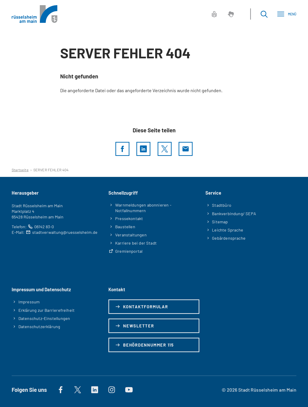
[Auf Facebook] (60, 389)
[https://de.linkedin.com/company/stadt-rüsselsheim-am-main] (94, 389)
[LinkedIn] (143, 149)
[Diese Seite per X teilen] (165, 149)
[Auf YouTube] (129, 389)
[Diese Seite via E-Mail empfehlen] (186, 149)
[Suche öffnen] (264, 14)
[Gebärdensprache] (230, 14)
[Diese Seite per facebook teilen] (122, 149)
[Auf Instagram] (112, 389)
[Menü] (286, 14)
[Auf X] (77, 389)
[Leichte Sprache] (214, 14)
